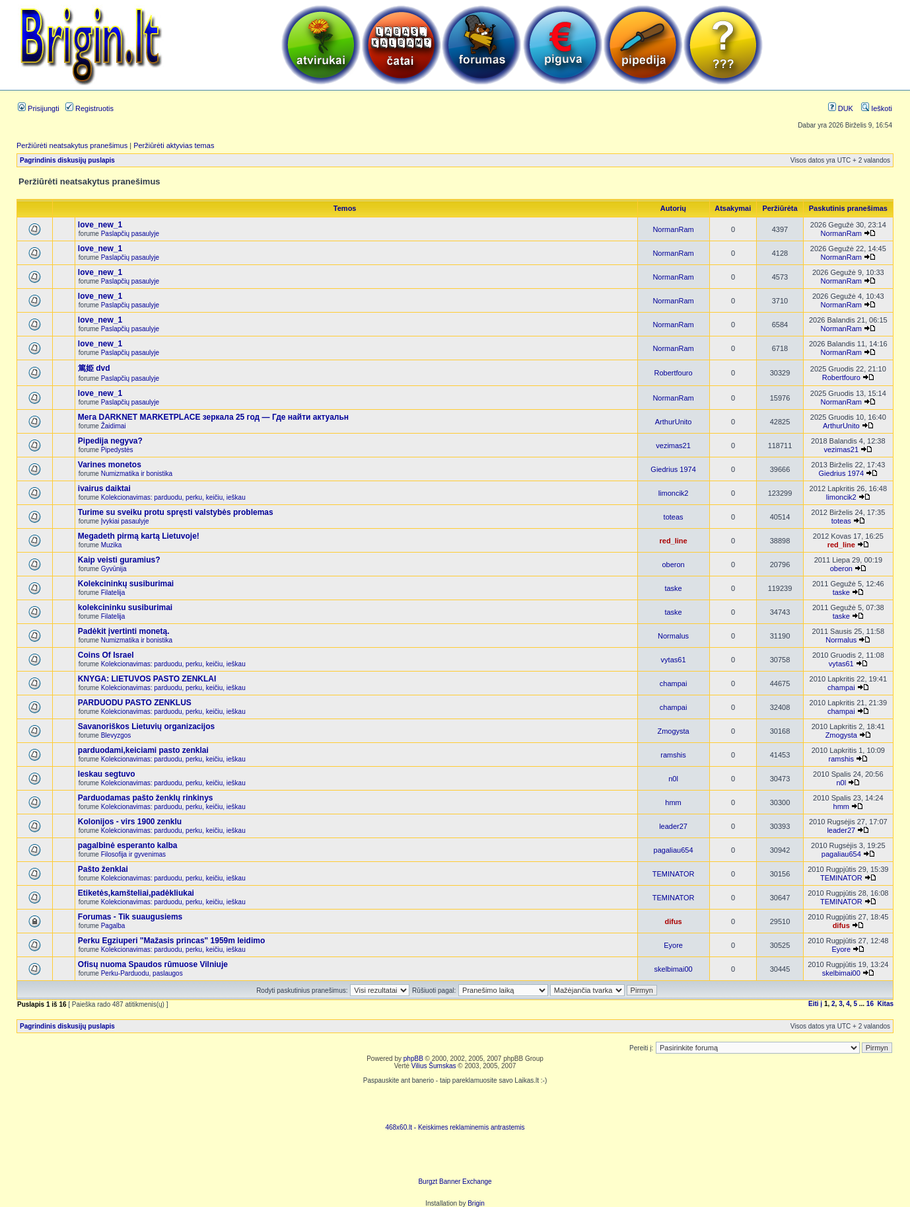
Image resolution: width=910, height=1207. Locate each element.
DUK (840, 108)
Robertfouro (673, 373)
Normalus (673, 636)
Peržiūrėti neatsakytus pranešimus (72, 145)
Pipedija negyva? (110, 441)
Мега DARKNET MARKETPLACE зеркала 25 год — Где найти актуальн (213, 417)
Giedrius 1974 (673, 469)
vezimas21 (673, 445)
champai (673, 683)
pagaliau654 (673, 850)
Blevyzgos (116, 735)
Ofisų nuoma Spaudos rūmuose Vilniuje (153, 964)
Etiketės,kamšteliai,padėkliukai (136, 893)
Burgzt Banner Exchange (454, 1181)
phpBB (413, 1058)
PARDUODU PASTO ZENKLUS (135, 702)
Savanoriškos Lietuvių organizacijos (146, 726)
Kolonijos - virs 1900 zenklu (130, 821)
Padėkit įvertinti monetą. (124, 631)
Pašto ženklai (103, 869)
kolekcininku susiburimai (125, 607)
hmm (673, 802)
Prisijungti (38, 108)
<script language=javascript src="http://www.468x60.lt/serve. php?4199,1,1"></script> (455, 1104)
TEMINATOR (673, 874)
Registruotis (89, 108)
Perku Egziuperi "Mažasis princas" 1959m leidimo (171, 940)
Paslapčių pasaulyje (130, 233)
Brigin (476, 1203)
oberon (673, 564)
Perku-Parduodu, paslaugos (142, 973)
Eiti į (815, 1003)
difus (673, 921)
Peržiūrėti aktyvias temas (173, 145)
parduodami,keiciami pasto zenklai (143, 750)
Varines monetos (109, 464)
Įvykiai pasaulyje (125, 521)
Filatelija (113, 592)
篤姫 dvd (94, 368)
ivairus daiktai (104, 488)
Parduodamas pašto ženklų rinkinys (145, 797)
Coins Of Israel (106, 655)
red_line (673, 541)
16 (870, 1003)
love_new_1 (100, 224)
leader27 (673, 826)
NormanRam (672, 229)
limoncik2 (673, 493)
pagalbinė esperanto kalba (128, 845)
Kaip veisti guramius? (119, 560)
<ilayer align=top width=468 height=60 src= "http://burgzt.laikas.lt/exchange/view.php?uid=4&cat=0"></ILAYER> (455, 1158)
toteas (673, 517)
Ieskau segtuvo (106, 774)
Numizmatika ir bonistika (136, 473)
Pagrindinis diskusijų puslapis (67, 160)
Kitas (885, 1003)
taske (673, 588)
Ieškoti (876, 108)
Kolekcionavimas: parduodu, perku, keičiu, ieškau (173, 497)
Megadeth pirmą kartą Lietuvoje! (138, 536)
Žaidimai (113, 426)
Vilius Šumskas (433, 1066)
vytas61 (673, 660)
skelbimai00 (673, 969)
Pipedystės (117, 449)
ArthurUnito (673, 422)
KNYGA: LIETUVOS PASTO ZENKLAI (147, 678)
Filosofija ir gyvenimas (133, 854)
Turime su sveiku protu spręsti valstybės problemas (175, 512)
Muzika (111, 545)
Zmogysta (673, 731)
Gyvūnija (114, 568)
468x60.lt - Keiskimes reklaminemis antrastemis (454, 1127)
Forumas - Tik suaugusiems (130, 916)
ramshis (673, 755)
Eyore (673, 945)
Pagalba (113, 925)
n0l (673, 779)
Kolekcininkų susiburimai (126, 583)
